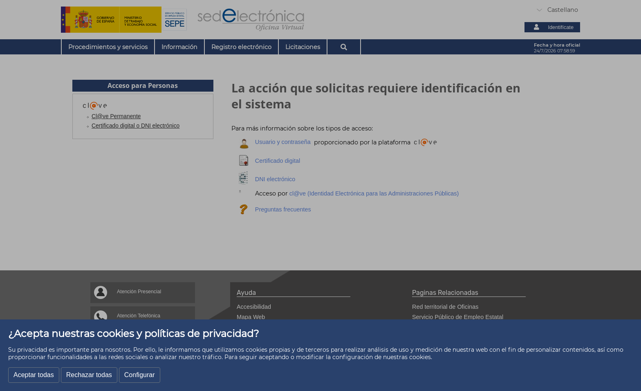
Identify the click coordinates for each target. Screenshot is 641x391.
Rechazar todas (89, 374)
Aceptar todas (33, 374)
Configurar (139, 374)
